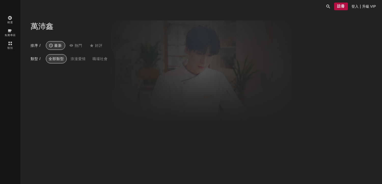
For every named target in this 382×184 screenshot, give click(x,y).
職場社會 (100, 59)
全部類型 (56, 59)
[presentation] (355, 6)
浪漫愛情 (78, 59)
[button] (328, 6)
